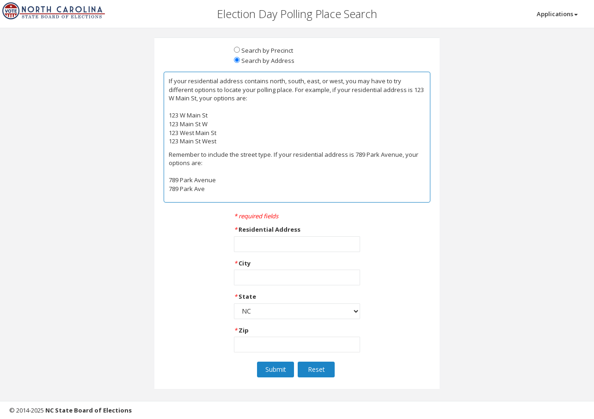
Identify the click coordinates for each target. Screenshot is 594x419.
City (245, 263)
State (247, 296)
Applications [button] (557, 14)
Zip (244, 330)
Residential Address (269, 229)
